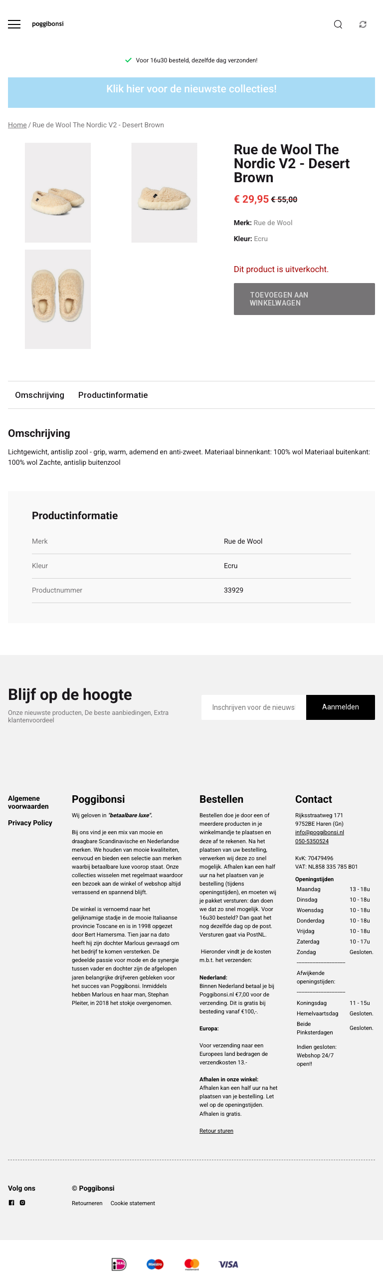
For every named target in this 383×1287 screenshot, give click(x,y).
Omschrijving (39, 395)
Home (17, 125)
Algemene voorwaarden (28, 803)
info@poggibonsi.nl (319, 832)
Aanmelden (340, 707)
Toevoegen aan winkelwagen (279, 299)
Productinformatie (113, 395)
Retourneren (87, 1203)
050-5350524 (312, 841)
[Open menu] (14, 24)
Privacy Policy (30, 823)
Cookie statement (133, 1203)
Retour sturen (216, 1130)
